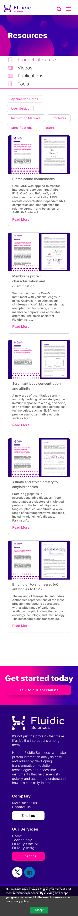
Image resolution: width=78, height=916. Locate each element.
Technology (22, 840)
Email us (28, 815)
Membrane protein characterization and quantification (28, 281)
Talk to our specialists (39, 690)
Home (17, 836)
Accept (39, 910)
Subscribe (28, 856)
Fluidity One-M (25, 844)
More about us (24, 803)
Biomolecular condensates (33, 179)
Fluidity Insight (25, 848)
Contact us (21, 807)
